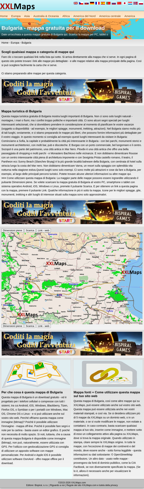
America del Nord (84, 16)
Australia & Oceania (46, 16)
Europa (16, 16)
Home (4, 16)
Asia (27, 16)
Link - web (43, 230)
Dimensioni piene (12, 230)
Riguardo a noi (57, 485)
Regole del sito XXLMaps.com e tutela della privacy (92, 485)
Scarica (30, 230)
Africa (66, 16)
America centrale (110, 16)
